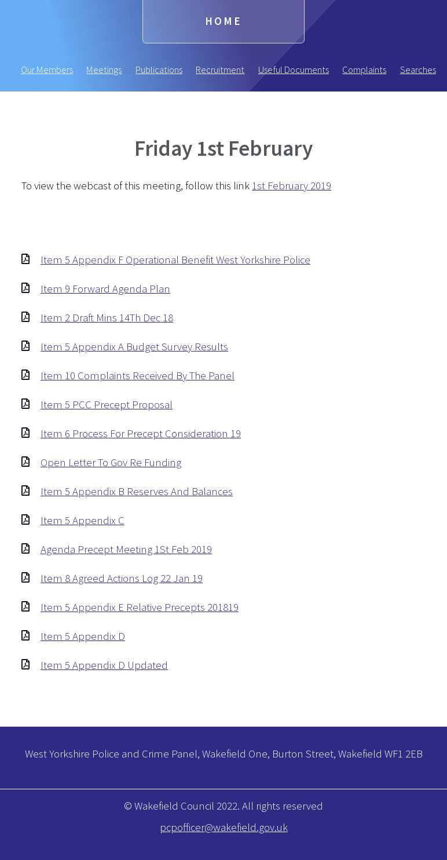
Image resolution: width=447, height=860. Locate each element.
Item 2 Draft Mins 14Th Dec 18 (107, 317)
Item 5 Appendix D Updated (104, 665)
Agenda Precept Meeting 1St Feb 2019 (126, 549)
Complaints (364, 69)
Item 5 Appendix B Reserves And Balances (137, 491)
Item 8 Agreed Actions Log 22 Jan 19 (122, 578)
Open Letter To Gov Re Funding (111, 462)
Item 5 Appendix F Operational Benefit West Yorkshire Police (175, 259)
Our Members (47, 69)
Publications (158, 69)
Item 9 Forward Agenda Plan (105, 288)
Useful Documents (293, 69)
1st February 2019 (291, 185)
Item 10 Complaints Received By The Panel (138, 375)
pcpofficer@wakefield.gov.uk (224, 827)
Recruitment (220, 69)
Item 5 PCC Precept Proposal (107, 404)
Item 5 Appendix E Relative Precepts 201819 (140, 607)
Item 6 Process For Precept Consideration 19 (141, 433)
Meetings (104, 69)
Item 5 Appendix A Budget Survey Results (134, 346)
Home (223, 21)
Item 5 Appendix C (82, 520)
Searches (418, 69)
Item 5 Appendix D (83, 636)
